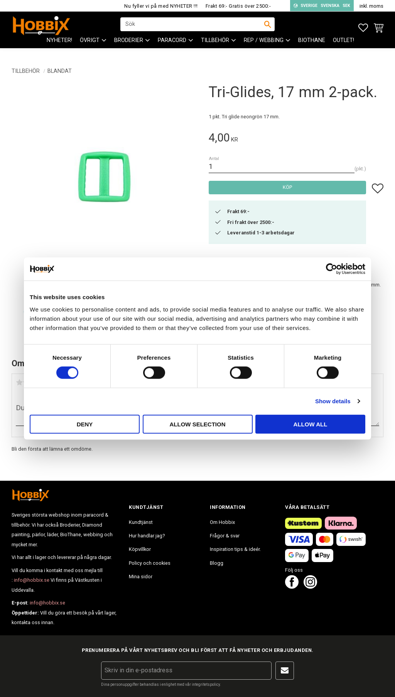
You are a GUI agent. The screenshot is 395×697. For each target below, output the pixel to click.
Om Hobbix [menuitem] (222, 522)
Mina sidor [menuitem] (140, 576)
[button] (363, 28)
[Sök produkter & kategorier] (192, 27)
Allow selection (198, 424)
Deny (85, 424)
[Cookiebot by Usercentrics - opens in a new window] (331, 269)
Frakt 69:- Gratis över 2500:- (238, 6)
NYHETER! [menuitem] (59, 46)
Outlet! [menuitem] (343, 46)
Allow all (310, 424)
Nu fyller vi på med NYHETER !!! (161, 6)
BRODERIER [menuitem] (128, 46)
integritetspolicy (206, 684)
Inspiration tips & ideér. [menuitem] (235, 549)
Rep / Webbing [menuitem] (264, 46)
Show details (333, 401)
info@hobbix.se (31, 580)
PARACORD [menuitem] (172, 46)
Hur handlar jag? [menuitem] (147, 536)
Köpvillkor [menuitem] (140, 549)
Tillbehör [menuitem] (215, 46)
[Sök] (268, 27)
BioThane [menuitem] (311, 46)
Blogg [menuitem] (216, 563)
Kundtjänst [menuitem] (141, 522)
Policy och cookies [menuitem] (149, 563)
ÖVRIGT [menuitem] (90, 46)
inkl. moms (371, 6)
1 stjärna (19, 382)
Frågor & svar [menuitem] (225, 536)
